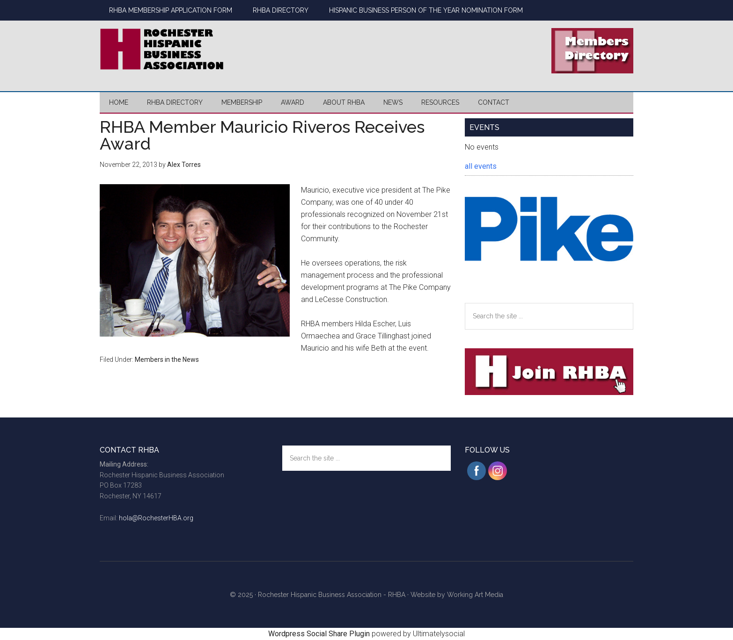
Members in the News (167, 359)
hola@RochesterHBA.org (156, 518)
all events (481, 166)
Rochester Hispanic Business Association (189, 49)
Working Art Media (475, 594)
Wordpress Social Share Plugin (320, 633)
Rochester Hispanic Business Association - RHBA (331, 594)
